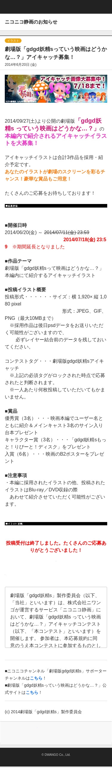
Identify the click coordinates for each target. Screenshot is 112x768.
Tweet (30, 733)
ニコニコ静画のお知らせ (31, 21)
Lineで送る (82, 733)
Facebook (47, 733)
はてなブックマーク (65, 733)
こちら (32, 692)
